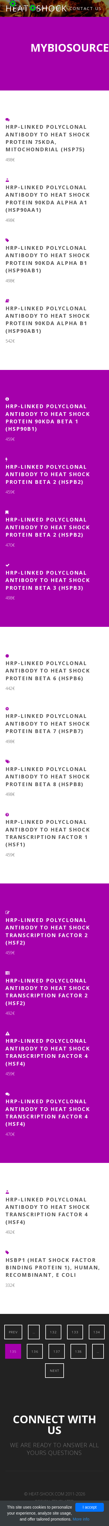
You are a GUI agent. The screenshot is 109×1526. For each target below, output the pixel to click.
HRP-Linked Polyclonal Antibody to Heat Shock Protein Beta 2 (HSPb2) (47, 474)
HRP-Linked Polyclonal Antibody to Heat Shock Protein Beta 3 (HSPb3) (47, 580)
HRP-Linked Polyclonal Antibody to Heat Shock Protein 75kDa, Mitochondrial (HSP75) (47, 138)
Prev (13, 1332)
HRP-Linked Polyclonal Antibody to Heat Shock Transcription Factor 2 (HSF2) (47, 931)
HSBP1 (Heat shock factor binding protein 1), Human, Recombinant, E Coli (52, 1267)
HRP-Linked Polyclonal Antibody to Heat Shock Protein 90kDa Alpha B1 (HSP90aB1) (47, 259)
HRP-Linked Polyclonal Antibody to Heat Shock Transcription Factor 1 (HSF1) (47, 833)
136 (34, 1351)
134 (96, 1332)
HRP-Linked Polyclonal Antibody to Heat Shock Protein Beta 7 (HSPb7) (47, 723)
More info (81, 1519)
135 (13, 1351)
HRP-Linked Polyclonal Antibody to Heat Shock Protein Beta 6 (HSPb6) (47, 670)
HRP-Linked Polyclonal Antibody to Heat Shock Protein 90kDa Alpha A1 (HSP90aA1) (47, 198)
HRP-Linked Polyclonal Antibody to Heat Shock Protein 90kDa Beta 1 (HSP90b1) (47, 417)
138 (78, 1351)
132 (53, 1332)
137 (56, 1351)
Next (54, 1370)
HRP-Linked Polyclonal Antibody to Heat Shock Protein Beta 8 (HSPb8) (47, 776)
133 (75, 1332)
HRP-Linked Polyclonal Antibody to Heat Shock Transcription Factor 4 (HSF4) (47, 1052)
